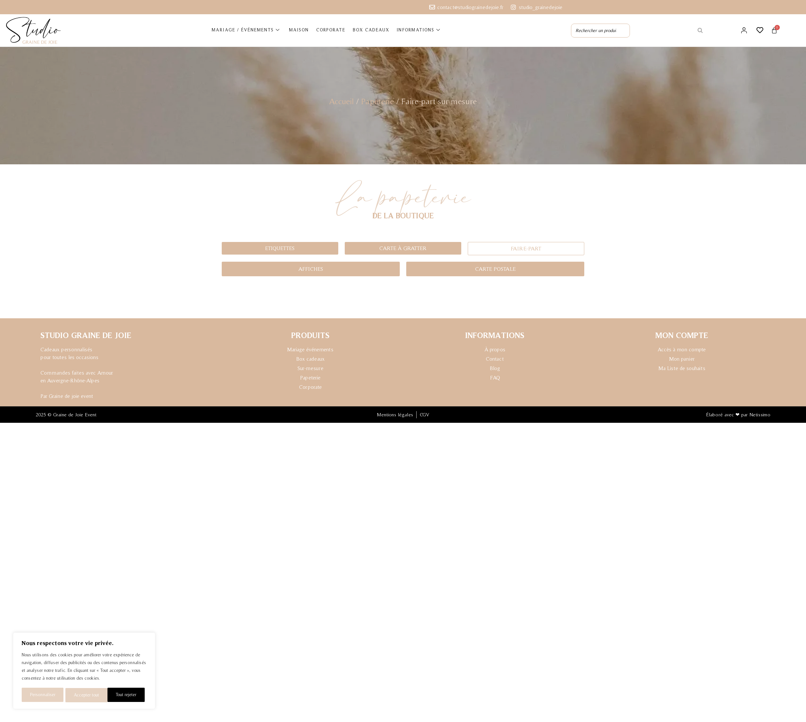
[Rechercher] (700, 30)
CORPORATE (330, 30)
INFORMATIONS (417, 30)
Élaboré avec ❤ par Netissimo (738, 416)
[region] (84, 671)
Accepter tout (126, 695)
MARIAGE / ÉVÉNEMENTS (247, 30)
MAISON (299, 30)
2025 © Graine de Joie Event (66, 416)
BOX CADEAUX (370, 30)
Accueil (341, 100)
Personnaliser (42, 695)
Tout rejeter (84, 695)
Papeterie (377, 100)
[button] (526, 249)
